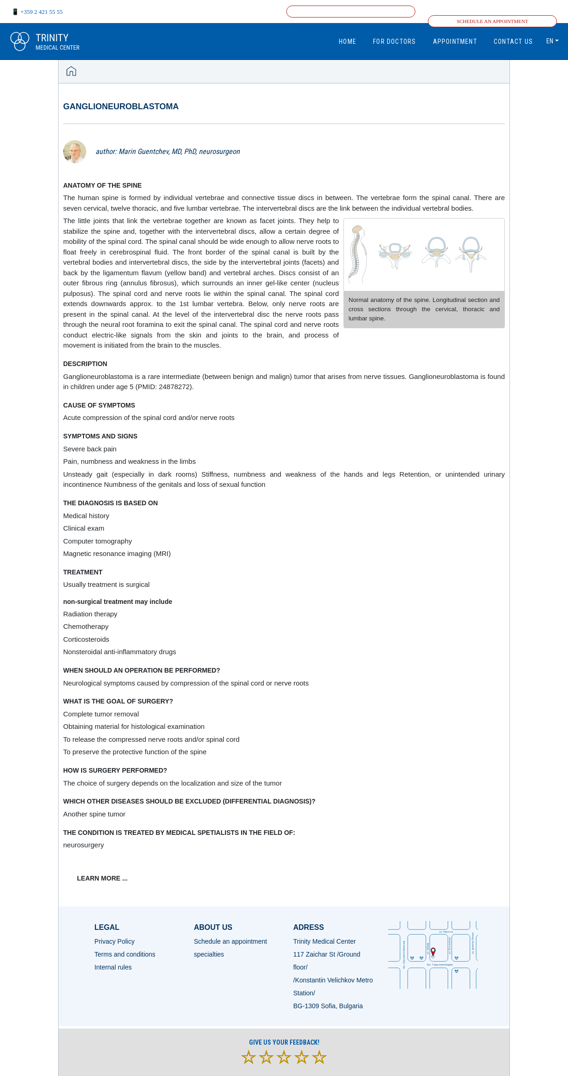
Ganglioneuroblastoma (121, 106)
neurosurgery (83, 845)
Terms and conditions (125, 954)
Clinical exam (83, 528)
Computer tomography (97, 541)
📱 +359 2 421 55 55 (37, 11)
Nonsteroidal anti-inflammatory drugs (119, 652)
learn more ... (102, 878)
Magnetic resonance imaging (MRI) (117, 553)
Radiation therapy (90, 614)
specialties (209, 954)
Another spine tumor (94, 814)
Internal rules (113, 967)
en (549, 41)
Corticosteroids (86, 639)
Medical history (86, 516)
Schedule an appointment (492, 21)
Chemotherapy (85, 626)
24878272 (174, 386)
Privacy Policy (115, 941)
